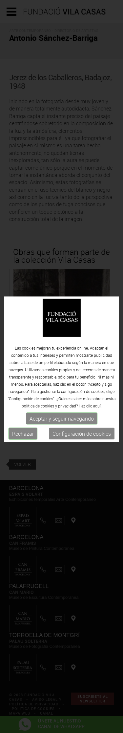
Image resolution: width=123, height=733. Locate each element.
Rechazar (23, 436)
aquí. (97, 408)
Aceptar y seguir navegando (62, 421)
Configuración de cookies (81, 436)
